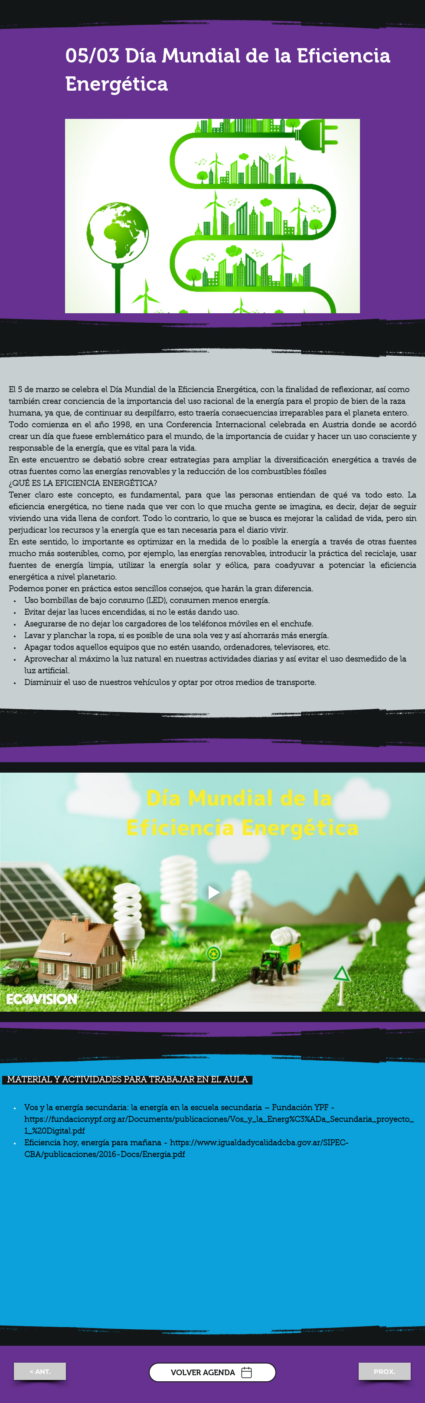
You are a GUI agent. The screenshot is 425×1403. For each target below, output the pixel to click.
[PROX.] (385, 1371)
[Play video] (212, 892)
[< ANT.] (40, 1371)
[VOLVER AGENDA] (212, 1372)
